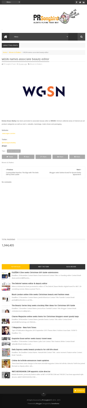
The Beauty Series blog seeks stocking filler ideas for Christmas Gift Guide (43, 305)
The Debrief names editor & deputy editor (29, 283)
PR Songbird (46, 400)
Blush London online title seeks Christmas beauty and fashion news (40, 294)
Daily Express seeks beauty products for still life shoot (35, 349)
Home (5, 52)
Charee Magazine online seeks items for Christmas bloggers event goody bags (45, 316)
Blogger (39, 403)
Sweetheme (55, 403)
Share (26, 157)
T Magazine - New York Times (24, 327)
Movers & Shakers (15, 52)
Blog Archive (71, 267)
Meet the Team (43, 267)
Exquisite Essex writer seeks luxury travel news (32, 338)
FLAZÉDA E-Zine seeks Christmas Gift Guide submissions (35, 272)
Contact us (79, 390)
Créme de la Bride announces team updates (30, 360)
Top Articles (15, 267)
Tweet (10, 157)
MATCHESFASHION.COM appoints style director (31, 371)
